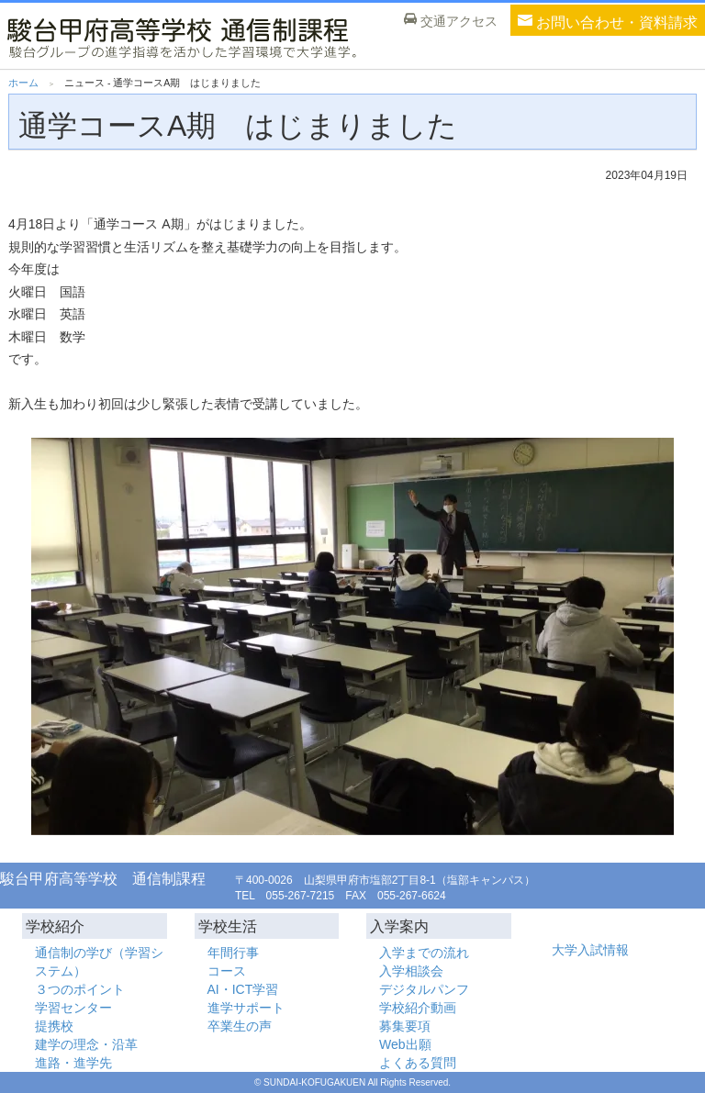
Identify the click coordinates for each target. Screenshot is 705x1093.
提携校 (54, 1026)
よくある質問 (417, 1062)
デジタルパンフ (424, 989)
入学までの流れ (424, 952)
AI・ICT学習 (243, 989)
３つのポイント (80, 989)
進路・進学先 (73, 1062)
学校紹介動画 (417, 1007)
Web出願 (405, 1044)
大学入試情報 (590, 949)
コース (226, 971)
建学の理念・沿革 (86, 1044)
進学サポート (246, 1007)
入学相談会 (411, 971)
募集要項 (405, 1026)
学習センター (73, 1007)
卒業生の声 (239, 1026)
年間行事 (233, 952)
